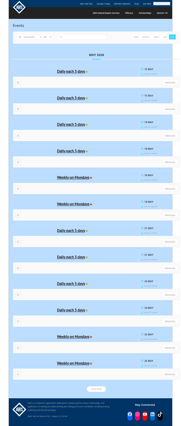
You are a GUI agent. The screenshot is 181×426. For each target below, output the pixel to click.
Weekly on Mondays (73, 177)
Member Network (122, 3)
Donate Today (103, 3)
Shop (136, 3)
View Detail (170, 82)
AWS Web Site (86, 3)
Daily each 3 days (71, 71)
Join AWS (147, 3)
